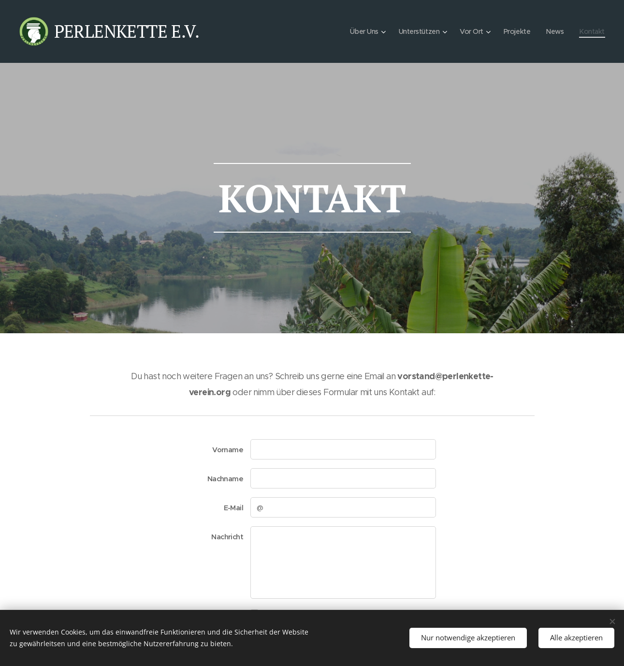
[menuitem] (359, 31)
